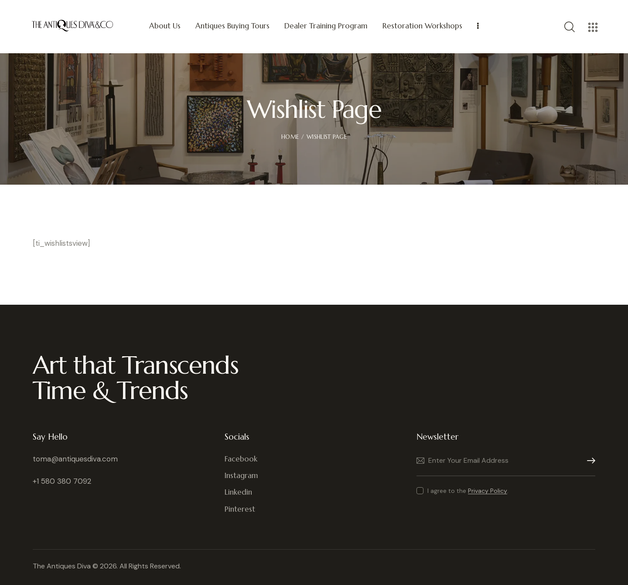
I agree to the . (468, 491)
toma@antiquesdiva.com (75, 459)
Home (290, 137)
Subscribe (588, 461)
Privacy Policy (487, 491)
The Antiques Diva (62, 566)
